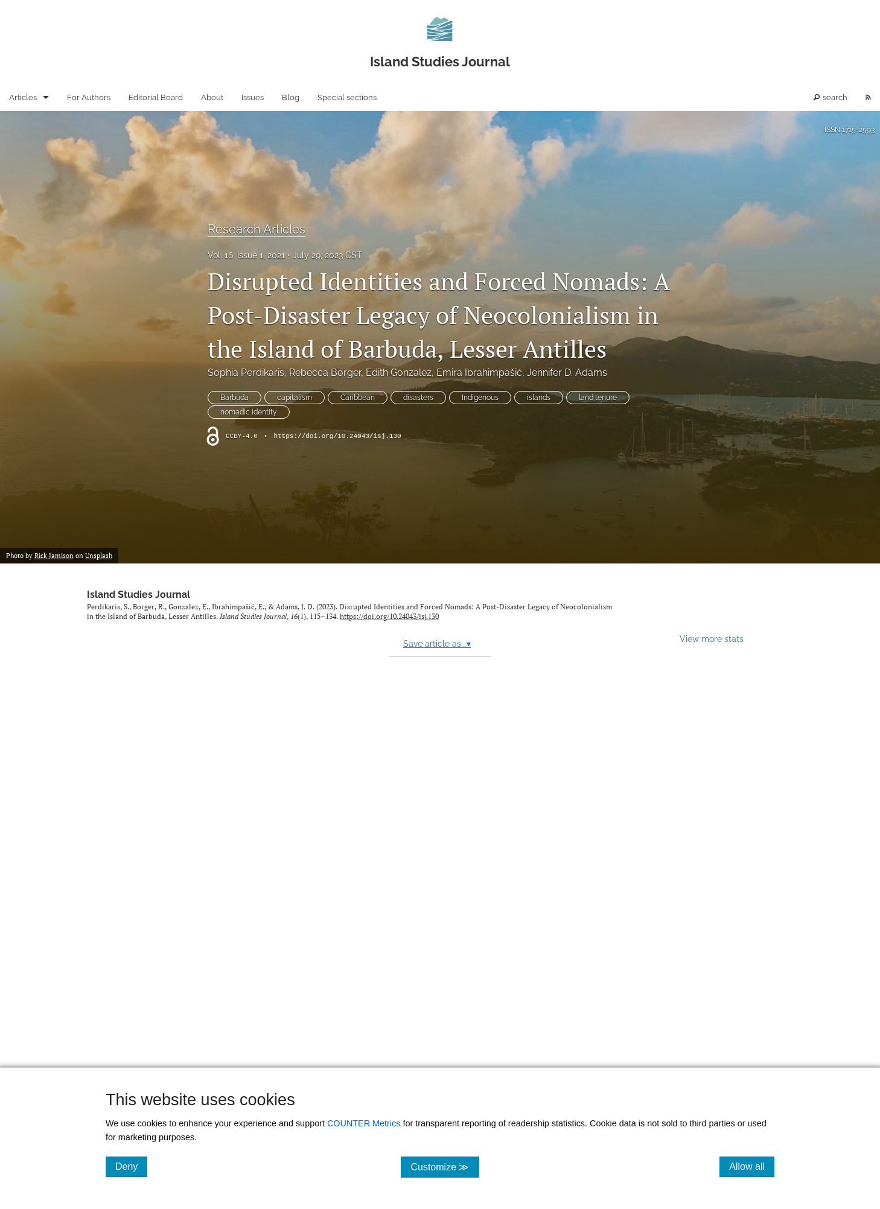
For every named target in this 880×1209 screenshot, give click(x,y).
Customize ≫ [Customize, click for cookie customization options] (444, 1166)
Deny (131, 1166)
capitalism (294, 397)
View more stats (712, 638)
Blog (290, 97)
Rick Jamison (54, 555)
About (212, 97)
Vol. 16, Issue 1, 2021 (246, 255)
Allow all (751, 1166)
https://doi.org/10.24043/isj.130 (337, 436)
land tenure (598, 397)
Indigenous (480, 397)
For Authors (88, 97)
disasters (418, 397)
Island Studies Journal (138, 594)
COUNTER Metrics (364, 1123)
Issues (252, 97)
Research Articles (256, 229)
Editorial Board (156, 97)
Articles (23, 97)
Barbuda (234, 397)
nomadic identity (248, 412)
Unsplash (98, 555)
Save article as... (437, 644)
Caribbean (357, 397)
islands (538, 397)
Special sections (347, 97)
